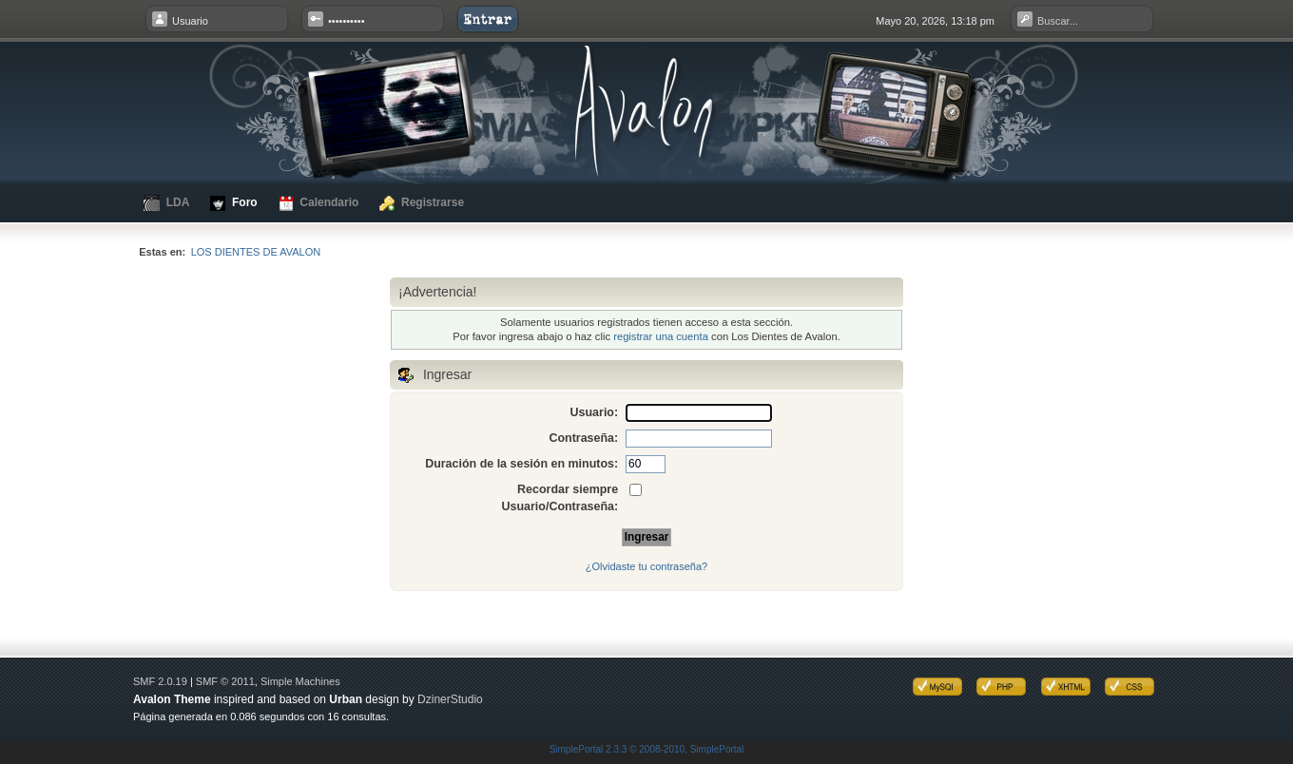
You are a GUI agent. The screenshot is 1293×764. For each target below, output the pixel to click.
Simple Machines (300, 681)
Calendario (319, 203)
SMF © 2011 (225, 681)
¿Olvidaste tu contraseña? (646, 566)
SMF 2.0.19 (160, 681)
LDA (166, 203)
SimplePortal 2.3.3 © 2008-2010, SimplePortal (647, 749)
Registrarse (421, 203)
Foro (233, 203)
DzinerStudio (450, 699)
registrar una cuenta (660, 336)
